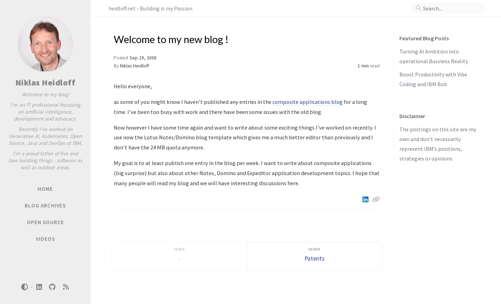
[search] (452, 8)
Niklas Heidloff (45, 82)
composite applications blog (307, 101)
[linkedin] (39, 287)
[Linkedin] (366, 199)
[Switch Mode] (24, 287)
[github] (52, 287)
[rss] (65, 287)
